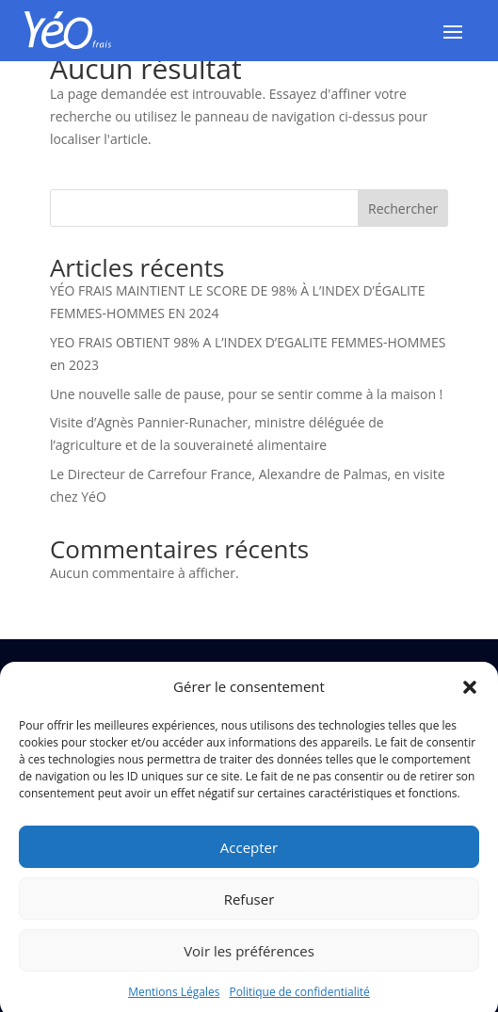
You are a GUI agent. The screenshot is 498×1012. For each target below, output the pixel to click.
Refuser (249, 907)
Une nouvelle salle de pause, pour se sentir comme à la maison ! (246, 394)
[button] (469, 696)
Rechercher (403, 208)
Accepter (249, 855)
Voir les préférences (249, 959)
